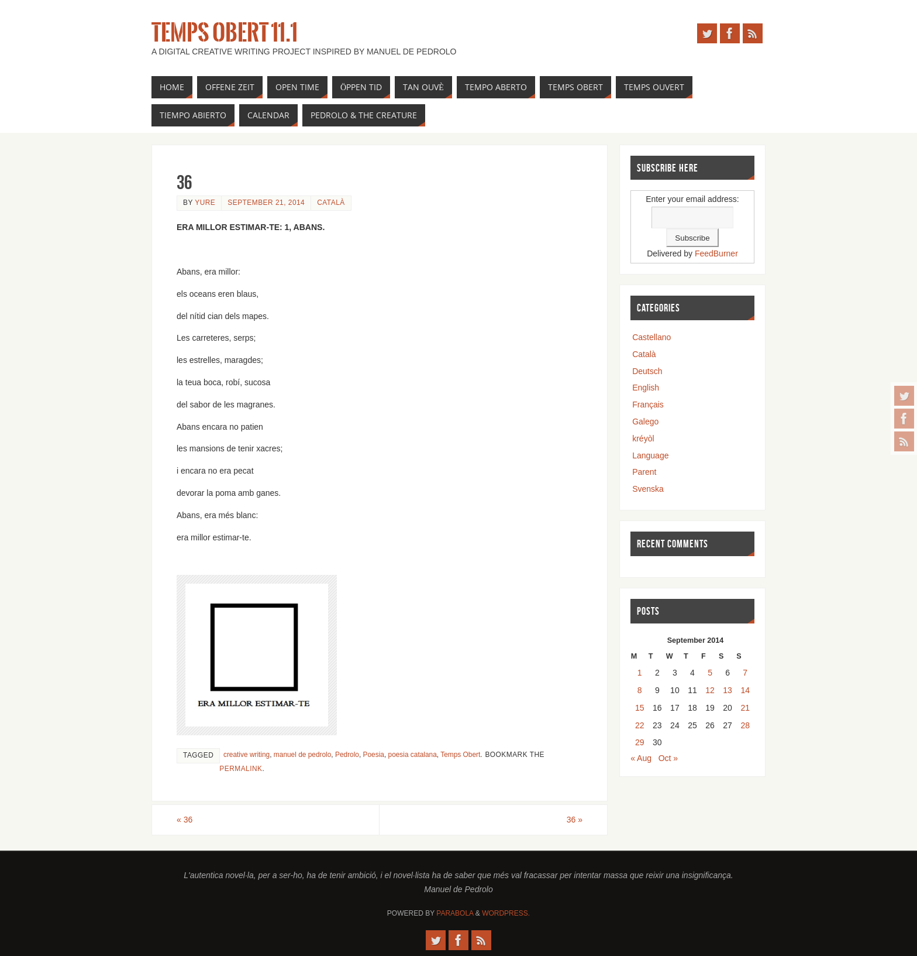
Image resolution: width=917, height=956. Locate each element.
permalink (240, 769)
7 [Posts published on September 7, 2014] (745, 672)
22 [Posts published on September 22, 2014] (639, 725)
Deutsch (647, 371)
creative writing (246, 755)
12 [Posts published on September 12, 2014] (710, 690)
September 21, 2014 (266, 202)
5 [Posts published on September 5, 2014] (710, 672)
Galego (645, 421)
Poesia (373, 755)
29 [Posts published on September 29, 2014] (639, 742)
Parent (644, 472)
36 (184, 819)
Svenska (648, 489)
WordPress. (506, 913)
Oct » (668, 758)
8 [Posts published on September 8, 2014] (639, 690)
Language (650, 455)
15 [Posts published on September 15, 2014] (639, 707)
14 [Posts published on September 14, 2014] (745, 690)
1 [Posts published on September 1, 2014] (639, 672)
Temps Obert (460, 755)
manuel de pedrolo (303, 755)
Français (648, 404)
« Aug (640, 758)
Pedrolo (347, 755)
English (645, 387)
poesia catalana (412, 755)
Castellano (651, 337)
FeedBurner (716, 253)
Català (331, 202)
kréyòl (643, 438)
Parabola (454, 913)
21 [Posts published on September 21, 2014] (745, 707)
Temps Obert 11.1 (224, 32)
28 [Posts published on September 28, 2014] (745, 725)
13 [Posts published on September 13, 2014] (727, 690)
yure (205, 202)
